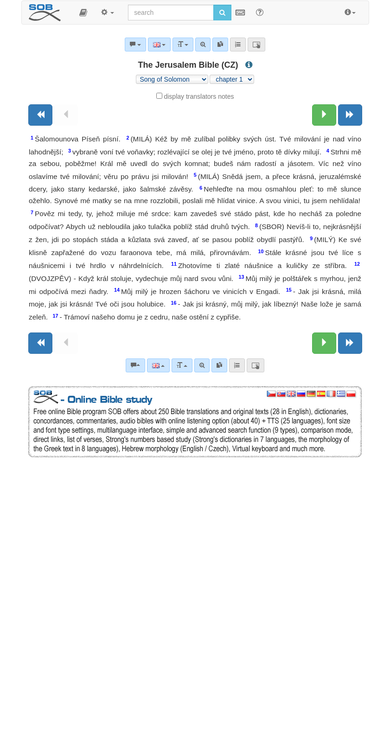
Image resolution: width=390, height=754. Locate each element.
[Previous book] (40, 115)
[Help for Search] (260, 12)
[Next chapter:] (324, 115)
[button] (83, 12)
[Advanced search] (202, 365)
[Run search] (222, 12)
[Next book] (350, 115)
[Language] (158, 365)
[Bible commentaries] (135, 365)
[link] (219, 365)
